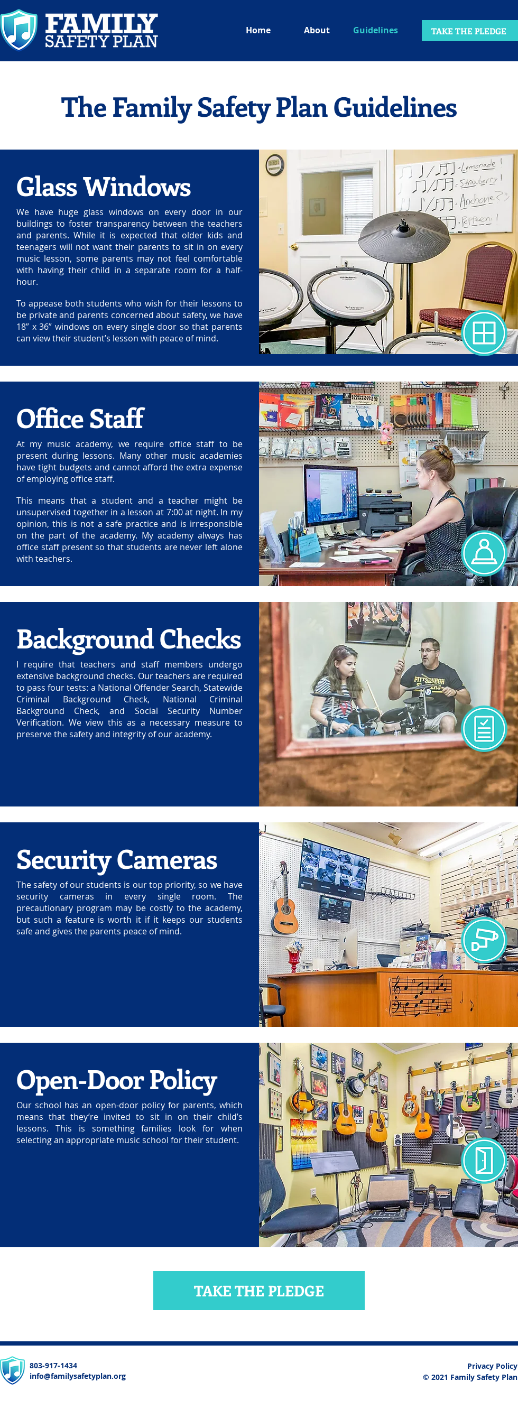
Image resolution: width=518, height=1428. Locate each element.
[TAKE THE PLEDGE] (470, 30)
